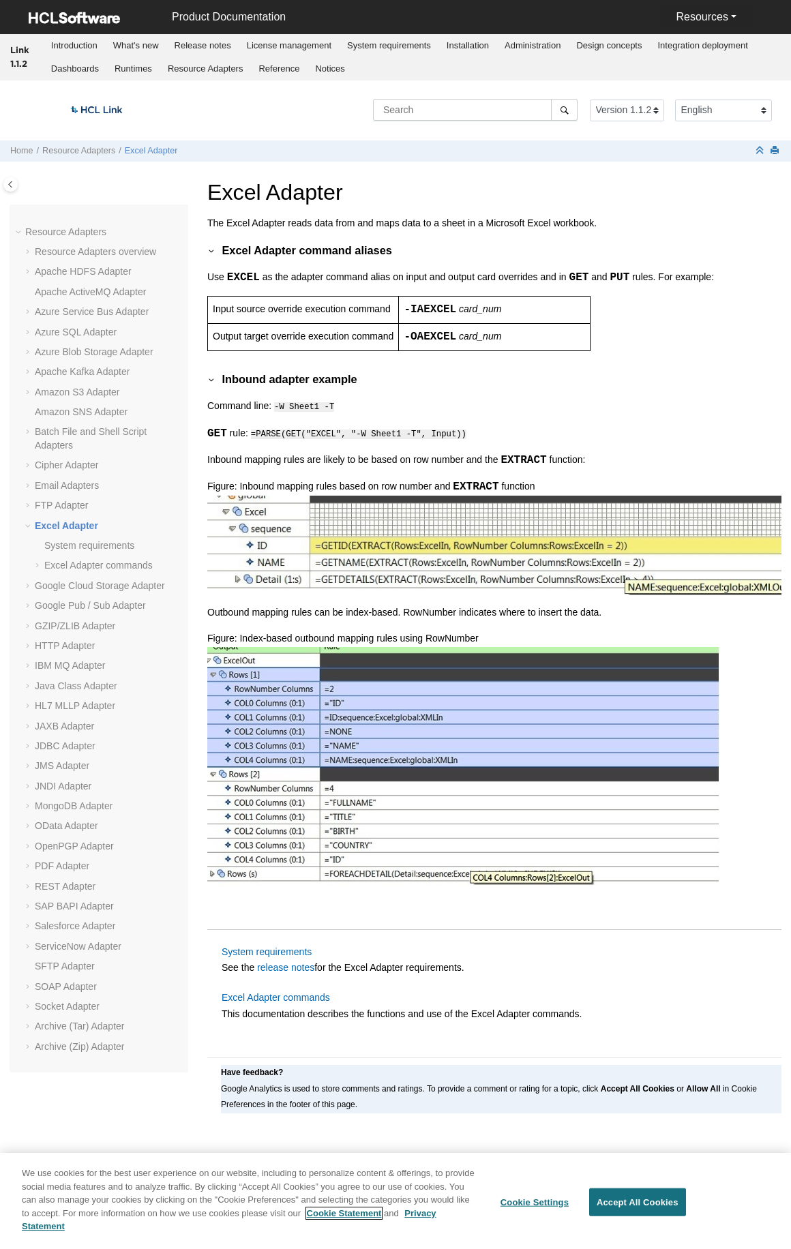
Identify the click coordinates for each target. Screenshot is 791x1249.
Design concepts (609, 45)
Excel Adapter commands (98, 565)
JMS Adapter (62, 765)
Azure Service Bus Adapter (92, 311)
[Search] (564, 110)
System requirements (389, 45)
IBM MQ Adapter (70, 665)
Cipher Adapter (66, 465)
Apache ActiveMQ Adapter (90, 291)
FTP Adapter (61, 505)
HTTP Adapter (65, 645)
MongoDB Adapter (74, 805)
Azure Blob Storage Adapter (94, 351)
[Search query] (475, 110)
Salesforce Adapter (75, 925)
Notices (329, 68)
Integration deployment (703, 45)
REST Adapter (65, 886)
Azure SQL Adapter (76, 332)
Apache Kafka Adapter (82, 371)
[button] (19, 232)
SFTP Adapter (65, 966)
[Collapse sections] (761, 151)
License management (289, 45)
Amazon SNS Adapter (81, 411)
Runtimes (133, 68)
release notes (285, 965)
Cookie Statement (344, 1219)
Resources (702, 16)
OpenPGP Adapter (74, 846)
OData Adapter (66, 825)
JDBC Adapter (65, 745)
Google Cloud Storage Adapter (100, 585)
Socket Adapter (67, 1006)
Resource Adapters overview (95, 251)
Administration (533, 45)
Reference (278, 68)
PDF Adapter (62, 865)
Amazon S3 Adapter (77, 392)
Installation (468, 45)
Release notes (203, 45)
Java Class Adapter (76, 685)
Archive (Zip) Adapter (80, 1046)
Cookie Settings (535, 1208)
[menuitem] (74, 45)
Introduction (74, 45)
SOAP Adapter (66, 986)
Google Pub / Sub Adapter (90, 605)
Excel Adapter (151, 150)
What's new (136, 45)
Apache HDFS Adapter (83, 271)
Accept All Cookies (637, 1208)
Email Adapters (67, 485)
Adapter (75, 705)
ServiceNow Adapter (78, 946)
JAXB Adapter (64, 726)
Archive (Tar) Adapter (80, 1026)
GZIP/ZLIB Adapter (75, 625)
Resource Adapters (205, 68)
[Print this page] (776, 151)
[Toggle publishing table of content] (10, 184)
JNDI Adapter (63, 786)
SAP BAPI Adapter (74, 906)
